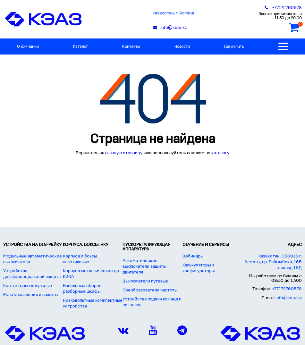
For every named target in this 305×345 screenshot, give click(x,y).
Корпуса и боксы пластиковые (80, 259)
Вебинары (192, 256)
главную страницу (124, 153)
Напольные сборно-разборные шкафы (83, 288)
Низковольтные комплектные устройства (93, 303)
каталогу (220, 153)
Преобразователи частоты (150, 290)
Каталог (80, 47)
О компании (28, 47)
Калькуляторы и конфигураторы (198, 268)
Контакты (131, 47)
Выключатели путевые (145, 281)
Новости (182, 47)
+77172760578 (287, 289)
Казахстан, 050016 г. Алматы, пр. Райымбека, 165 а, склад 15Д (273, 262)
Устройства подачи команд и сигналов (152, 302)
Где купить (234, 47)
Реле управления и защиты (30, 294)
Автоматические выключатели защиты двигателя (144, 266)
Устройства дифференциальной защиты (32, 274)
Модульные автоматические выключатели (32, 259)
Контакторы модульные (27, 285)
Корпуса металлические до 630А (91, 274)
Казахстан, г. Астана (173, 13)
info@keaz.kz (288, 298)
